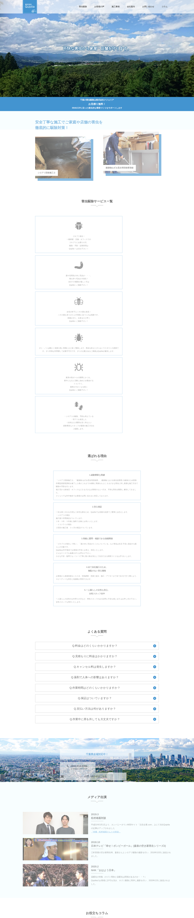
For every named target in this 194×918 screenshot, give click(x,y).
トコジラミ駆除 (70, 898)
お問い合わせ (148, 7)
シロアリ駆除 (93, 884)
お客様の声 (99, 7)
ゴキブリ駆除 (118, 884)
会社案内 (131, 7)
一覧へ (150, 819)
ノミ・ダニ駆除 (119, 891)
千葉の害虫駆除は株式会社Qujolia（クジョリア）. (100, 916)
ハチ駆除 (92, 891)
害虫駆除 (83, 7)
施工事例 (116, 7)
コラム (165, 7)
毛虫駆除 (67, 891)
